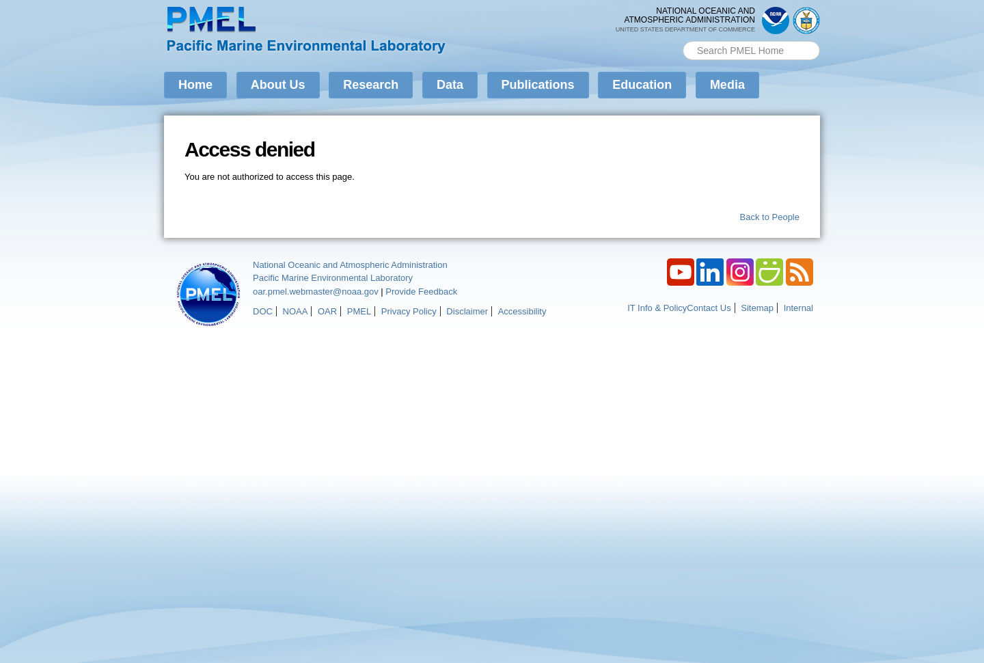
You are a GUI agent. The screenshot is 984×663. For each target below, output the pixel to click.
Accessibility (522, 311)
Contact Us (708, 308)
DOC (263, 311)
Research (370, 85)
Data (450, 85)
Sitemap (757, 308)
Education (642, 85)
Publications (538, 85)
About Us (278, 85)
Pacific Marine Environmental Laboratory (333, 278)
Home (195, 85)
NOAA (295, 311)
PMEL (359, 311)
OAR (327, 311)
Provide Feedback (421, 291)
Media (727, 85)
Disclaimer (467, 311)
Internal (798, 308)
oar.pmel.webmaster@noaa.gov (316, 291)
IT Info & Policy (657, 308)
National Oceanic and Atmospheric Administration (350, 265)
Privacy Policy (409, 311)
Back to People (770, 217)
